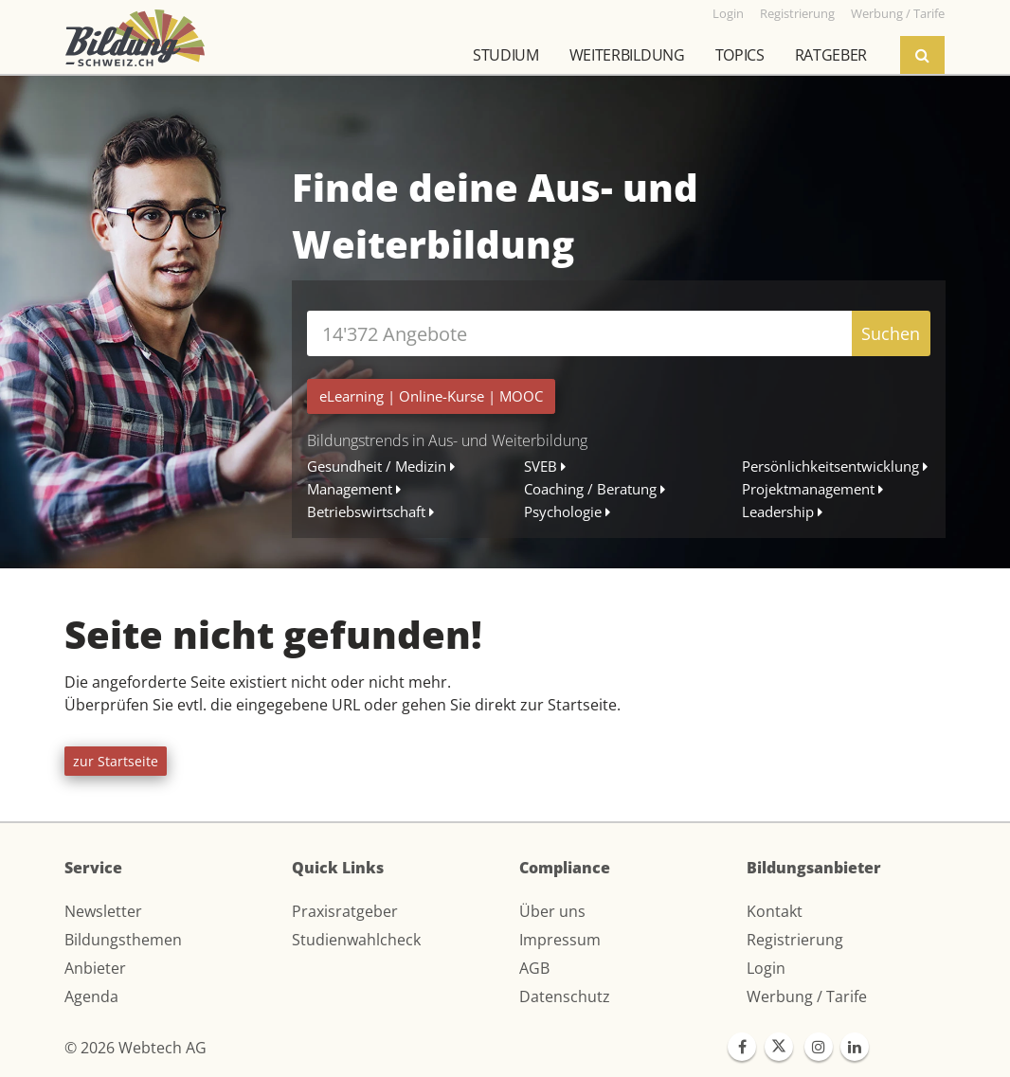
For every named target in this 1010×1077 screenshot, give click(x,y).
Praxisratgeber (345, 911)
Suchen (890, 333)
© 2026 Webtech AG (135, 1047)
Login (766, 968)
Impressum (560, 939)
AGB (534, 968)
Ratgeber (831, 55)
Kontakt (775, 911)
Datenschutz (564, 996)
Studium (506, 55)
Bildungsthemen (123, 939)
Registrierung (795, 939)
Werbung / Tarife (807, 996)
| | (431, 395)
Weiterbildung (627, 55)
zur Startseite (115, 761)
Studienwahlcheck (356, 939)
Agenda (91, 996)
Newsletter (103, 911)
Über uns (552, 911)
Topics (740, 55)
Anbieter (95, 968)
